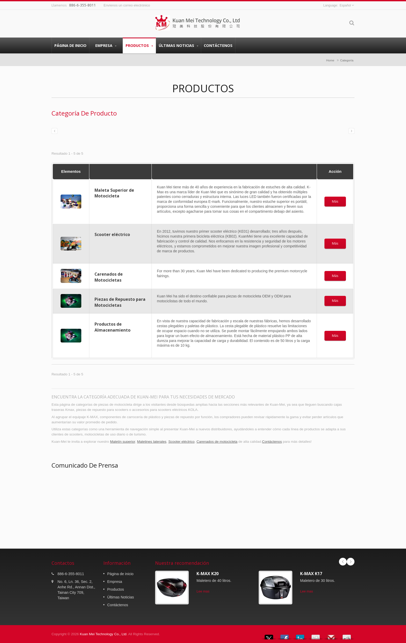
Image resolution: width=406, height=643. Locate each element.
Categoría (346, 60)
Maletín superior (122, 442)
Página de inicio (70, 45)
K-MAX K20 (208, 573)
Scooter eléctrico (112, 234)
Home (330, 60)
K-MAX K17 (311, 573)
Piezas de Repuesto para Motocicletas (120, 302)
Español (345, 5)
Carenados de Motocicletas (109, 277)
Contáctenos (218, 45)
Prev (343, 562)
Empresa (105, 45)
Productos (139, 45)
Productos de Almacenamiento (112, 327)
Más (335, 201)
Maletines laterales (151, 442)
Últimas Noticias (178, 45)
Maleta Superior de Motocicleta (114, 193)
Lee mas (203, 591)
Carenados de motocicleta (217, 442)
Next (350, 562)
